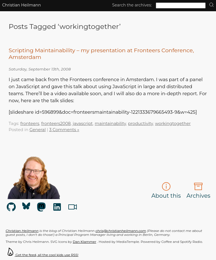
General (38, 129)
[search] (211, 5)
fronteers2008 (56, 123)
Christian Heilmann (21, 5)
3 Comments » (64, 129)
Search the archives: (132, 5)
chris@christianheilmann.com (120, 231)
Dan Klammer (84, 242)
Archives (198, 190)
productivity (140, 123)
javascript (83, 123)
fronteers (29, 123)
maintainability (110, 123)
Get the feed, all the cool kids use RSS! (42, 255)
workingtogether (173, 123)
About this (166, 190)
